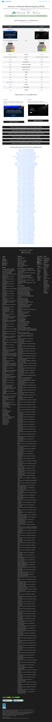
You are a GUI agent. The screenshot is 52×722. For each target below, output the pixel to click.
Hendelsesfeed (40, 267)
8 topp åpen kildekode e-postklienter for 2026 (26, 346)
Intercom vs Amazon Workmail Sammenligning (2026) (26, 157)
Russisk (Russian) (46, 284)
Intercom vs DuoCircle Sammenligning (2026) (26, 171)
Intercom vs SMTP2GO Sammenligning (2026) (26, 223)
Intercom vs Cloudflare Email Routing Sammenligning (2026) (26, 165)
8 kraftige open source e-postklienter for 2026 (26, 405)
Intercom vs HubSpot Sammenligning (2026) (26, 189)
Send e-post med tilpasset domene (8, 270)
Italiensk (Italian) (46, 275)
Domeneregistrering (6, 415)
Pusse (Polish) (46, 281)
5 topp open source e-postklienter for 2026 (26, 415)
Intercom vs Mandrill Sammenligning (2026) (26, 204)
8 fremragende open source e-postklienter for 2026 (26, 439)
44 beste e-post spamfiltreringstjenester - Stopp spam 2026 (26, 143)
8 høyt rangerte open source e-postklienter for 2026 (26, 420)
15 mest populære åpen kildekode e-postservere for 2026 (27, 354)
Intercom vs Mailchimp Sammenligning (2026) (26, 195)
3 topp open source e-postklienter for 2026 (27, 483)
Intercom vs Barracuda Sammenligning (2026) (26, 160)
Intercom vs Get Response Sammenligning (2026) (26, 181)
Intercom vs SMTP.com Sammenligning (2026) (26, 222)
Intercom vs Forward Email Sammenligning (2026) (26, 177)
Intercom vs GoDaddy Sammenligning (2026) (26, 183)
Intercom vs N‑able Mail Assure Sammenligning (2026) (26, 211)
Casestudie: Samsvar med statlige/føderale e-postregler (26, 296)
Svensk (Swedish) (46, 286)
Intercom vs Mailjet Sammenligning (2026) (26, 201)
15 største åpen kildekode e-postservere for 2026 (27, 388)
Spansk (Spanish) (46, 285)
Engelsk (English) (46, 264)
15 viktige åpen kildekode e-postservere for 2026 (25, 398)
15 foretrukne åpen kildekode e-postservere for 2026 (26, 393)
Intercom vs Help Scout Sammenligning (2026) (25, 187)
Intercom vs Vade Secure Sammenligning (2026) (26, 236)
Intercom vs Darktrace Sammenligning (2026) (26, 168)
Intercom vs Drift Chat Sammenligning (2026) (26, 170)
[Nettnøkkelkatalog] (27, 90)
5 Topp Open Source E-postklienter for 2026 (26, 619)
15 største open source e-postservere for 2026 (26, 456)
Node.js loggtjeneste (21, 320)
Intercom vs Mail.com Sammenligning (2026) (26, 194)
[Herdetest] (10, 45)
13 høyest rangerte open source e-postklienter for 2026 (27, 430)
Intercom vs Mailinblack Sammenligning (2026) (26, 200)
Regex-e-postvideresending (23, 265)
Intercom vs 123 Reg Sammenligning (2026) (26, 149)
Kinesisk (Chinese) (46, 259)
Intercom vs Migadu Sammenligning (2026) (26, 207)
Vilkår (38, 272)
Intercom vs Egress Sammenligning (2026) (26, 172)
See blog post (10, 82)
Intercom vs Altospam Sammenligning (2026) (26, 155)
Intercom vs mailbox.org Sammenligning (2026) (26, 243)
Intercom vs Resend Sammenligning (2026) (26, 221)
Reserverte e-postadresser (7, 418)
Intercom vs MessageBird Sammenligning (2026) (26, 205)
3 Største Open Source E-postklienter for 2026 (27, 663)
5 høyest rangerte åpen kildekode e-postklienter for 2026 (27, 361)
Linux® (4, 261)
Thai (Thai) (45, 287)
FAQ (49, 1)
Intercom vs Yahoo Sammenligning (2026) (26, 237)
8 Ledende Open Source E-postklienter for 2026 (27, 638)
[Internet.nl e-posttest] (10, 48)
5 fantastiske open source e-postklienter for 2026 (25, 522)
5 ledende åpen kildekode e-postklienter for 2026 (27, 366)
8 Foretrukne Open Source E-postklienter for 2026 (27, 599)
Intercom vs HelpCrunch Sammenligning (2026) (26, 188)
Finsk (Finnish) (46, 265)
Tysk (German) (46, 267)
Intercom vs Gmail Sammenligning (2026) (26, 182)
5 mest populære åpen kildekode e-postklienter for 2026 (27, 356)
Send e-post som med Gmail (7, 271)
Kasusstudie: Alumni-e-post (23, 298)
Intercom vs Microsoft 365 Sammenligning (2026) (26, 206)
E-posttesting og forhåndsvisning (24, 307)
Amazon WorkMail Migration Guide (24, 288)
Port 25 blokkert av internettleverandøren (6, 406)
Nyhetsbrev (40, 258)
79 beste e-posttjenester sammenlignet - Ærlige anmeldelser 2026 (26, 127)
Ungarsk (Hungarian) (45, 271)
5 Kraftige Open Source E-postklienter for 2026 (26, 609)
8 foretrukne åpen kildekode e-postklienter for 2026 (27, 395)
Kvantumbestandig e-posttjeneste (24, 322)
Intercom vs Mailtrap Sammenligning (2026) (26, 203)
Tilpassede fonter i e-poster (23, 303)
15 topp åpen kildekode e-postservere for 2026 (26, 344)
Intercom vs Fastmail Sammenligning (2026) (26, 174)
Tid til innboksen (5, 413)
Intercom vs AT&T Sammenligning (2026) (26, 151)
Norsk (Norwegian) (46, 280)
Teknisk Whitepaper (21, 258)
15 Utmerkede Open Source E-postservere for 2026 (27, 646)
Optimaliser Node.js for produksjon (24, 311)
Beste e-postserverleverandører (23, 291)
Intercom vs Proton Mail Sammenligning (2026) (26, 220)
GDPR (38, 274)
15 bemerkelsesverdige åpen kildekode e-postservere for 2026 (25, 378)
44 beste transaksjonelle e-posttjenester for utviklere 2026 (26, 137)
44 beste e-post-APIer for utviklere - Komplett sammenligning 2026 (26, 140)
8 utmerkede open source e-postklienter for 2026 (27, 444)
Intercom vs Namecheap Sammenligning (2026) (26, 210)
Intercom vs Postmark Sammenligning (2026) (26, 217)
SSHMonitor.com (5, 423)
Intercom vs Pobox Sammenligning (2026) (26, 215)
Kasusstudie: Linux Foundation (23, 300)
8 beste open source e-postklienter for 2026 (27, 526)
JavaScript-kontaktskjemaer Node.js (24, 315)
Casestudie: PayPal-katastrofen (23, 321)
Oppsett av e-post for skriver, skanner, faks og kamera (9, 274)
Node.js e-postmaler (21, 318)
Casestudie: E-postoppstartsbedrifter (24, 327)
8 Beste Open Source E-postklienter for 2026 (27, 682)
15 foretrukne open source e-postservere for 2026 (27, 461)
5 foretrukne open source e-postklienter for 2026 (27, 464)
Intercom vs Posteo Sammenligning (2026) (26, 216)
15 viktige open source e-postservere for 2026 (26, 466)
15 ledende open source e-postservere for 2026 (27, 432)
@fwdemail (40, 260)
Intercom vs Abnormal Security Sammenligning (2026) (26, 152)
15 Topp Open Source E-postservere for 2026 (27, 616)
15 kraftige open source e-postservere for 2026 (27, 403)
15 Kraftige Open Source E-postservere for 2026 (26, 607)
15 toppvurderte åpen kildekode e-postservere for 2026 (27, 349)
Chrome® (4, 264)
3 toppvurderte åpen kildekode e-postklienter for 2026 (26, 351)
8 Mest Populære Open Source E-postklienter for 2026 (26, 629)
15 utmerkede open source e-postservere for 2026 (27, 442)
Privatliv (46, 1)
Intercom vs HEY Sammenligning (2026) (26, 184)
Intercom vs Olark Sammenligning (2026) (25, 214)
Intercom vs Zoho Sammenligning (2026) (26, 240)
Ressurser (4, 409)
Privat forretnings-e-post (6, 410)
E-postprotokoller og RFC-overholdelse (25, 304)
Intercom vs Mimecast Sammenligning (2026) (26, 209)
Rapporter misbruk (39, 277)
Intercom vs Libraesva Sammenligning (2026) (26, 193)
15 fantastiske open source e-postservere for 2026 (26, 452)
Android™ (4, 260)
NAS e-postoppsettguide (6, 272)
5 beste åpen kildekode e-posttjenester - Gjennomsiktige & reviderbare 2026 (26, 133)
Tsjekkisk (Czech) (46, 260)
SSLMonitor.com (5, 424)
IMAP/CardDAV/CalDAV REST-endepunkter (25, 302)
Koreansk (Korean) (46, 278)
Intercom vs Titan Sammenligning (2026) (26, 232)
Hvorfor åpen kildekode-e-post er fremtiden (25, 333)
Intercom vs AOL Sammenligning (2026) (26, 150)
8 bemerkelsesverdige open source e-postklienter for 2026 (26, 449)
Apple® (3, 258)
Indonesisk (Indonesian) (46, 273)
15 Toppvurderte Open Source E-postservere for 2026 (26, 621)
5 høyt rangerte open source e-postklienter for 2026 (26, 488)
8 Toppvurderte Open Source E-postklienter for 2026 (26, 692)
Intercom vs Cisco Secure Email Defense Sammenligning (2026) (26, 163)
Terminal (4, 265)
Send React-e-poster (21, 326)
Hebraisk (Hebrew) (45, 269)
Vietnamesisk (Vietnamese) (46, 293)
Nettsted (10, 43)
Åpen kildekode (20, 266)
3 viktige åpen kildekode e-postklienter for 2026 (27, 400)
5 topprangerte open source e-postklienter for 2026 (26, 555)
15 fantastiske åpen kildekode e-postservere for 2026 (26, 383)
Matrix (39, 261)
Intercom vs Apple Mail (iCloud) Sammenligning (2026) (26, 159)
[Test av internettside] (7, 700)
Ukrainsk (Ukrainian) (45, 291)
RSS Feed (39, 264)
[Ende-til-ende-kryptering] (27, 84)
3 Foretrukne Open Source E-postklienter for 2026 (26, 668)
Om (38, 269)
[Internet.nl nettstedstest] (10, 47)
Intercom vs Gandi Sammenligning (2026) (26, 179)
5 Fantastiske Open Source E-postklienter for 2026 (26, 658)
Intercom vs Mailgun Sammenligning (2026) (26, 199)
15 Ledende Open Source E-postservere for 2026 (27, 636)
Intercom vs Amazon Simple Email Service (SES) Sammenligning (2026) (26, 156)
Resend (41, 30)
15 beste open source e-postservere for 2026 (27, 408)
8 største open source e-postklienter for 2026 (26, 459)
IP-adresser (20, 259)
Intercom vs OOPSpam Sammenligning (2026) (26, 212)
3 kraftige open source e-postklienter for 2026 (26, 474)
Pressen (38, 278)
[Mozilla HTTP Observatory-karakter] (10, 49)
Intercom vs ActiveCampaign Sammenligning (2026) (26, 154)
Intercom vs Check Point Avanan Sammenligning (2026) (26, 162)
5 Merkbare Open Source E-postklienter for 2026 (26, 653)
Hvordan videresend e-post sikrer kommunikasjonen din (27, 331)
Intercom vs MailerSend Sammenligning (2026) (26, 196)
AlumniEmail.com (5, 419)
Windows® (4, 259)
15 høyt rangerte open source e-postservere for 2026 (26, 417)
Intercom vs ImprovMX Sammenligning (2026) (26, 190)
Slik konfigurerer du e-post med (8, 279)
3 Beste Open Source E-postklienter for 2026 (26, 614)
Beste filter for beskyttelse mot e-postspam (25, 289)
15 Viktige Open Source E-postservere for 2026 (26, 602)
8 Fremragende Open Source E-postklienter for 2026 (27, 643)
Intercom (10, 29)
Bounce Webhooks (21, 264)
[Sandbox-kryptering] (29, 64)
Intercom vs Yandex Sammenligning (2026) (26, 238)
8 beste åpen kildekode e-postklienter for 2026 (25, 342)
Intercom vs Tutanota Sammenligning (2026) (26, 234)
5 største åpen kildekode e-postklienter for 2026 (26, 390)
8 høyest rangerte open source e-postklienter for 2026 (26, 498)
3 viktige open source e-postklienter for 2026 (26, 469)
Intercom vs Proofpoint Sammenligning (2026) (26, 218)
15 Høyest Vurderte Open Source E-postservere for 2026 (27, 631)
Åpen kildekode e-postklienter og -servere (25, 336)
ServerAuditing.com (6, 421)
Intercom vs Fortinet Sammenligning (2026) (26, 176)
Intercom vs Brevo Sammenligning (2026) (26, 161)
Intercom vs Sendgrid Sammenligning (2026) (26, 225)
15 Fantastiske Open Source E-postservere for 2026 (26, 656)
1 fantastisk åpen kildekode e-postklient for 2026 (27, 386)
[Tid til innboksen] (26, 72)
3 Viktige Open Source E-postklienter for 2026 (27, 673)
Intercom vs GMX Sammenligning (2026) (26, 178)
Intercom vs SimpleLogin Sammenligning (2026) (26, 226)
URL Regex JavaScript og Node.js (24, 332)
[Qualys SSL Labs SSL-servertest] (10, 51)
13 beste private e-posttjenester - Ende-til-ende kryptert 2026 (26, 130)
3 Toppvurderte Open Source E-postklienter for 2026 (26, 624)
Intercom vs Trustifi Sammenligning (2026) (26, 233)
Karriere (38, 280)
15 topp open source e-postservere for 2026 (27, 412)
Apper (3, 256)
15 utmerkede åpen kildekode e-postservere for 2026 (26, 373)
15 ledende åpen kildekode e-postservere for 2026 (27, 364)
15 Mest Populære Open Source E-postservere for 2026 (27, 626)
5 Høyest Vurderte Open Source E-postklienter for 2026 (27, 634)
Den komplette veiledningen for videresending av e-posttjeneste (27, 310)
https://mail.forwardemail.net (41, 15)
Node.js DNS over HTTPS (22, 316)
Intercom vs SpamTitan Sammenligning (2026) (26, 229)
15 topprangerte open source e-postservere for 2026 (26, 553)
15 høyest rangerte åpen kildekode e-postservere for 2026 (26, 359)
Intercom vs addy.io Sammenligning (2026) (26, 242)
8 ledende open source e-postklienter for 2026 (26, 570)
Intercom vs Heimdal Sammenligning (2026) (26, 185)
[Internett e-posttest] (18, 700)
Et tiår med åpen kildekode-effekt (24, 287)
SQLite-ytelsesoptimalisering (23, 325)
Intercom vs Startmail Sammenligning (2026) (26, 231)
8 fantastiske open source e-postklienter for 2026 (25, 454)
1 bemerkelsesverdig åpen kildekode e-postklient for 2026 (26, 381)
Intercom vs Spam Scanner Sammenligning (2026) (26, 228)
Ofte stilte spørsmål (26, 252)
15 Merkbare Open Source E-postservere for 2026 (27, 651)
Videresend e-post (13, 15)
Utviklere (20, 256)
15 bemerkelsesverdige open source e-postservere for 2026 (27, 447)
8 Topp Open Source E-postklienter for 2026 (27, 687)
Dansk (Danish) (46, 261)
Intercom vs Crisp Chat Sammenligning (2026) (26, 166)
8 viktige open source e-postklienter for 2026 (26, 536)
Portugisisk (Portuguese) (46, 283)
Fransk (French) (46, 266)
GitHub (39, 259)
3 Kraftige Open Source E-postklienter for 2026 (26, 677)
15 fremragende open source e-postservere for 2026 (26, 437)
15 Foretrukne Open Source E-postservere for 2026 (27, 597)
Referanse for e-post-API (22, 260)
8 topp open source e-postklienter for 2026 (26, 550)
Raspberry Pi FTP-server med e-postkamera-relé (8, 277)
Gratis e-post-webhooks (22, 261)
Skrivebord (5, 263)
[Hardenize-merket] (4, 705)
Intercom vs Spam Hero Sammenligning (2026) (26, 227)
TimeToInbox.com (5, 420)
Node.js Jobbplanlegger (22, 319)
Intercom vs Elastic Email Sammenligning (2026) (26, 173)
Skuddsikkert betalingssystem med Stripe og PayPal (27, 328)
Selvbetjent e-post (21, 263)
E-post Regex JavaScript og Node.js (24, 305)
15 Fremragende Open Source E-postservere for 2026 (26, 641)
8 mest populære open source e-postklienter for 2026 (26, 425)
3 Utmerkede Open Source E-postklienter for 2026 (27, 648)
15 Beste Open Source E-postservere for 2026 (27, 612)
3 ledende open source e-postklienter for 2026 (26, 434)
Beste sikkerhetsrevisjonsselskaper (24, 293)
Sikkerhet (39, 270)
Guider (3, 267)
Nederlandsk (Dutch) (46, 263)
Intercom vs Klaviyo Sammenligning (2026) (26, 192)
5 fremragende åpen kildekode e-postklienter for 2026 (26, 371)
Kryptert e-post (41, 1)
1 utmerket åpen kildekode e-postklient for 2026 (26, 376)
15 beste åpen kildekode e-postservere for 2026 (25, 339)
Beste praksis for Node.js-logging (24, 292)
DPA (38, 275)
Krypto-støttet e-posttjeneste (23, 313)
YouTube (39, 263)
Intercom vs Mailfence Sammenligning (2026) (26, 198)
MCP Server (20, 308)
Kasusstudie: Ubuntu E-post (23, 299)
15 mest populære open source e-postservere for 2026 (26, 422)
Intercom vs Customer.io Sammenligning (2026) (26, 167)
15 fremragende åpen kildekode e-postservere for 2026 (27, 368)
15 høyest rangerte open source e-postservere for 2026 (27, 427)
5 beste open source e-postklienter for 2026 (26, 410)
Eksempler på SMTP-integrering (8, 269)
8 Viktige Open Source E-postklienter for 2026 (26, 604)
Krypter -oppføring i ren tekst (8, 416)
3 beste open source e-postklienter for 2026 (27, 478)
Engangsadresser (5, 414)
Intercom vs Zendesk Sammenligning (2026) (26, 239)
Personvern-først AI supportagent (24, 294)
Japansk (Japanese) (45, 277)
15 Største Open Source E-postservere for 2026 (27, 660)
